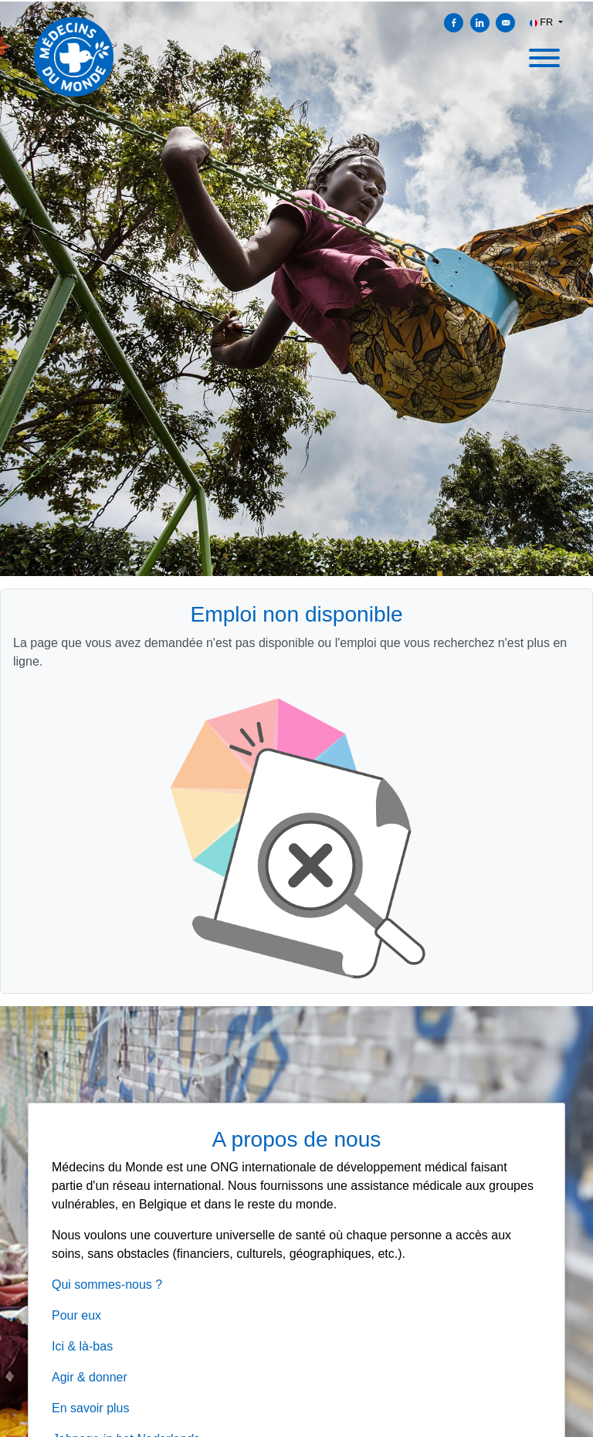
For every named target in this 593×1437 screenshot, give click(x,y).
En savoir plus (91, 1408)
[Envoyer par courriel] (505, 22)
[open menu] (543, 53)
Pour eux (76, 1315)
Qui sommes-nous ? (107, 1284)
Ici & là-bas (82, 1346)
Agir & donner (89, 1377)
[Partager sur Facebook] (453, 22)
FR (543, 22)
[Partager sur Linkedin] (480, 22)
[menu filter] (296, 1)
